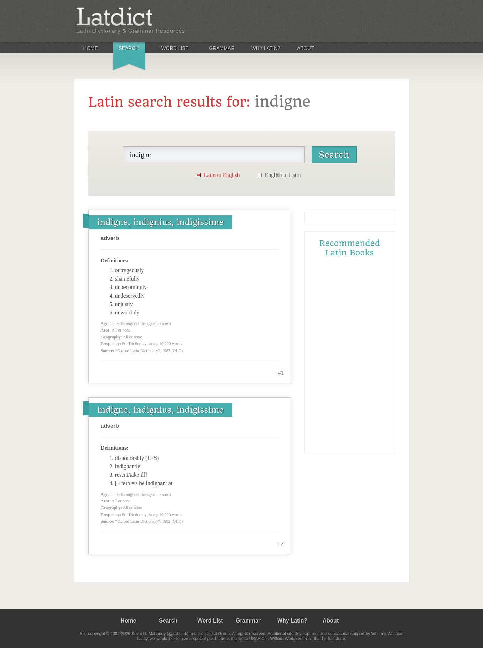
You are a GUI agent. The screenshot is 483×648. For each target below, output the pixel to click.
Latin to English (222, 175)
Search (129, 48)
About (305, 48)
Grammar (221, 48)
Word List (175, 48)
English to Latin (283, 175)
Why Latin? (265, 48)
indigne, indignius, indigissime (160, 222)
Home (90, 48)
